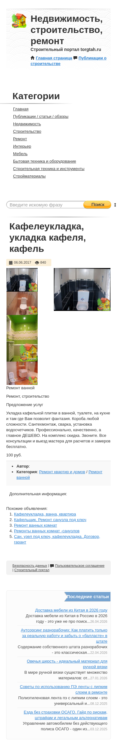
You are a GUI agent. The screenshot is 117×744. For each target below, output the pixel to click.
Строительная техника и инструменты (46, 168)
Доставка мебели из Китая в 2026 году (71, 610)
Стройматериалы (27, 176)
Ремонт (17, 138)
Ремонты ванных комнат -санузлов (47, 531)
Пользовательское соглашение (77, 565)
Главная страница (51, 58)
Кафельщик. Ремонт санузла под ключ (50, 519)
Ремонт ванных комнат (35, 525)
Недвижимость (24, 124)
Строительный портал (31, 570)
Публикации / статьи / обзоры (38, 116)
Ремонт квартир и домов (62, 471)
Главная (18, 109)
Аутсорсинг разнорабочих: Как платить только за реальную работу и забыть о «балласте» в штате (64, 636)
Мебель (18, 153)
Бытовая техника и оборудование (42, 161)
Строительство (24, 131)
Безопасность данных (29, 565)
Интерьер (19, 146)
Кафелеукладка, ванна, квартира (45, 514)
